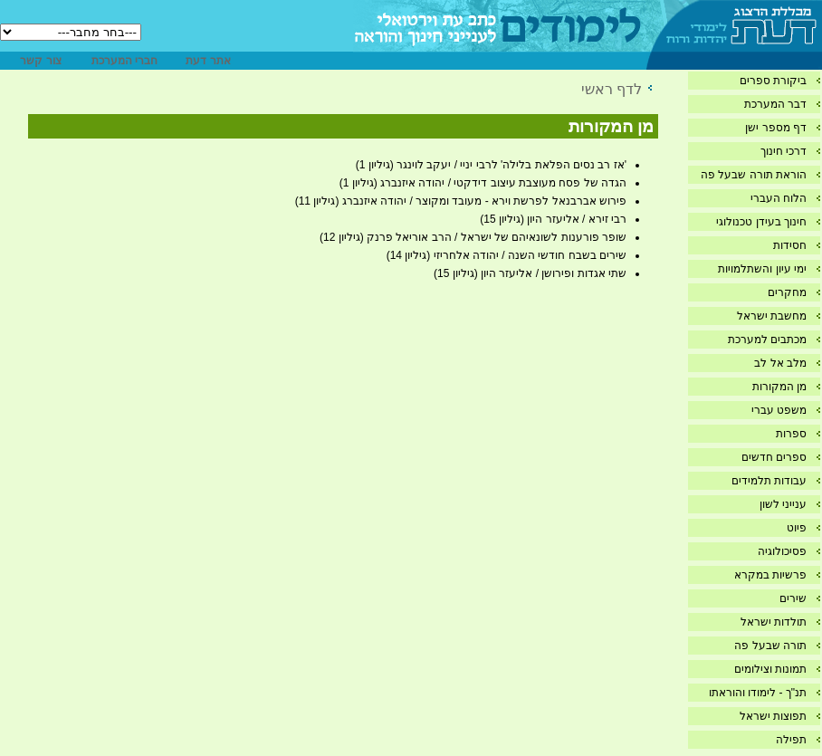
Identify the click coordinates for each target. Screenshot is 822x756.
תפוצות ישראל (773, 716)
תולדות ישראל (774, 622)
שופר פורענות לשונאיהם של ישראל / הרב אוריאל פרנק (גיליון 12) (473, 237)
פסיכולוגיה (782, 551)
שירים (793, 598)
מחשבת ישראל (772, 316)
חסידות (790, 245)
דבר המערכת (775, 104)
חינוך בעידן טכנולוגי (761, 221)
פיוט (797, 528)
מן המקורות (779, 386)
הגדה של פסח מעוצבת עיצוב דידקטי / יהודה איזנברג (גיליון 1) (482, 183)
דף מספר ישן (776, 127)
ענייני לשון (783, 504)
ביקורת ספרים (773, 80)
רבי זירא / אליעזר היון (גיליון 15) (553, 219)
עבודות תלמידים (769, 480)
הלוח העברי (778, 198)
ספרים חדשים (774, 457)
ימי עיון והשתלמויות (762, 269)
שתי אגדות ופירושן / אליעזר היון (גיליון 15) (530, 273)
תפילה (791, 739)
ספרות (791, 433)
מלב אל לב (780, 363)
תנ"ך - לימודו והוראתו (758, 692)
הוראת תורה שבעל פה (754, 174)
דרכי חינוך (783, 151)
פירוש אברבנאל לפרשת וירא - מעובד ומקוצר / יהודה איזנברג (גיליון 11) (460, 201)
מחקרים (787, 292)
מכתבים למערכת (767, 339)
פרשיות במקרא (770, 575)
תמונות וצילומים (770, 669)
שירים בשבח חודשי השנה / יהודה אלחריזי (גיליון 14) (506, 255)
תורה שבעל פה (770, 645)
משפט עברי (779, 410)
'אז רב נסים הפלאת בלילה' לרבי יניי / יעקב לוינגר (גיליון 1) (491, 164)
